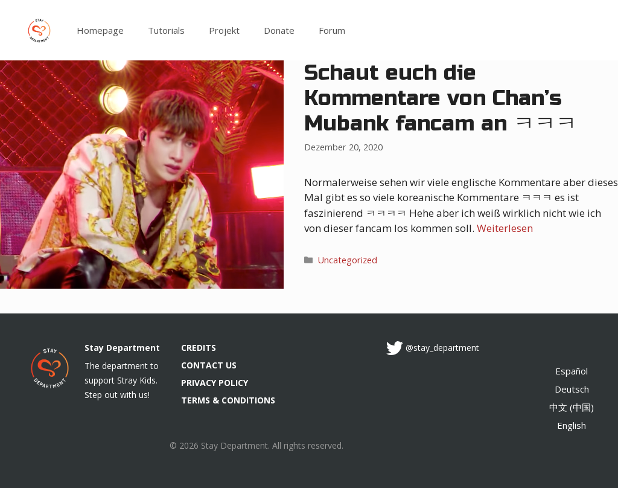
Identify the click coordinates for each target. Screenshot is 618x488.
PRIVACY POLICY (214, 382)
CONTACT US (209, 365)
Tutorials (166, 30)
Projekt (224, 30)
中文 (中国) (571, 407)
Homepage (100, 30)
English (571, 425)
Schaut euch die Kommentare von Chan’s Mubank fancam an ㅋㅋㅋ (440, 98)
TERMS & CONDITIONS (228, 400)
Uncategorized (347, 260)
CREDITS (198, 347)
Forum (332, 30)
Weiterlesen (505, 228)
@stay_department (442, 347)
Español (571, 371)
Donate (279, 30)
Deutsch (572, 389)
